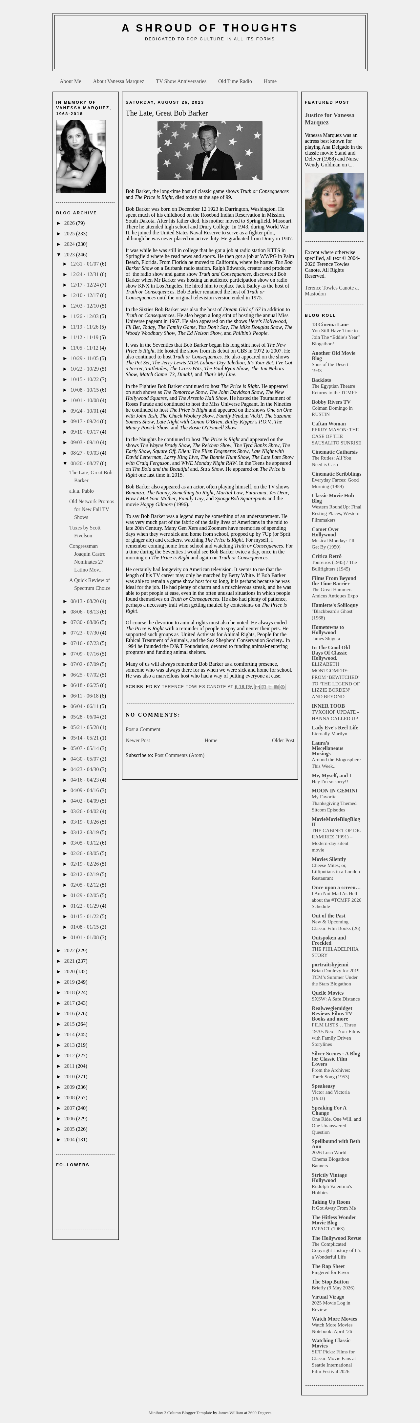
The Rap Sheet (328, 1266)
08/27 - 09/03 (85, 453)
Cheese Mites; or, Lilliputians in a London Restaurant (336, 871)
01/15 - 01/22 (85, 916)
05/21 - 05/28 (85, 727)
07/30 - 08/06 (85, 622)
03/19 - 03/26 (85, 822)
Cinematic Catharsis (335, 452)
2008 (70, 1097)
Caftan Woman (329, 423)
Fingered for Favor (330, 1272)
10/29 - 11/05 (85, 358)
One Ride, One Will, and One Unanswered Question (336, 1125)
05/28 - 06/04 (85, 717)
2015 (70, 1024)
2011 (70, 1066)
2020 (70, 971)
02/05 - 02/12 (85, 885)
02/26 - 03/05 (85, 853)
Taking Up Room (331, 1202)
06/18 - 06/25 (85, 685)
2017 (70, 1003)
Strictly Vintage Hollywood (329, 1177)
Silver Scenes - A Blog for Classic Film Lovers (336, 1059)
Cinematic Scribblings (337, 474)
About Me (70, 81)
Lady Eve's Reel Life (335, 727)
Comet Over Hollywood (325, 532)
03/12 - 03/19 (85, 832)
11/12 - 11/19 (85, 337)
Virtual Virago (328, 1297)
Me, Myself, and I (331, 775)
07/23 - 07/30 (85, 633)
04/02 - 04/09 (85, 801)
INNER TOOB (328, 706)
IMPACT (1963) (328, 1228)
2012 (70, 1055)
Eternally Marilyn (329, 733)
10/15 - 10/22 (85, 379)
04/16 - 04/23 (85, 780)
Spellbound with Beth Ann (336, 1143)
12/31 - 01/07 (85, 264)
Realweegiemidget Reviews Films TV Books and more (332, 1013)
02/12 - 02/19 (85, 874)
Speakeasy (323, 1086)
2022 (70, 950)
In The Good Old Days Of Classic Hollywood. (331, 653)
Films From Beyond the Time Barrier (334, 580)
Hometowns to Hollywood (328, 629)
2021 (70, 961)
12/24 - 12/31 (85, 274)
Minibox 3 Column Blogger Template (181, 1413)
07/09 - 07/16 (85, 654)
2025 (70, 233)
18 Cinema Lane (330, 324)
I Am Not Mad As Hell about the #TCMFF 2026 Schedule (336, 900)
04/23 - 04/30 (85, 769)
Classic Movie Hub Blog (333, 498)
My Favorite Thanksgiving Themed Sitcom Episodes (334, 803)
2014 (70, 1034)
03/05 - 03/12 (85, 843)
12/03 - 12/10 (85, 306)
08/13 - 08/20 (85, 601)
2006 (70, 1118)
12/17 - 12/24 (85, 285)
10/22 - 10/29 (85, 369)
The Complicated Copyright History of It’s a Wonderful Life (336, 1250)
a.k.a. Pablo (81, 491)
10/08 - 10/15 (85, 390)
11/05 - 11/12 (85, 348)
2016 (70, 1013)
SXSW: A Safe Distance (336, 999)
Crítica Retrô (327, 556)
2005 (70, 1129)
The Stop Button (330, 1281)
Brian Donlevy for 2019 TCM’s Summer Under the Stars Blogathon (336, 977)
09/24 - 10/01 (85, 411)
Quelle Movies (328, 993)
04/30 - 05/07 (85, 759)
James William (231, 1413)
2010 (70, 1076)
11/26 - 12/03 (85, 316)
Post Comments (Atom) (179, 755)
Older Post (283, 740)
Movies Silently (329, 859)
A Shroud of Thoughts (209, 28)
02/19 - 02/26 (85, 864)
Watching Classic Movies (331, 1343)
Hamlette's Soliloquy (335, 605)
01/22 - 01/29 (85, 906)
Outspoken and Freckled (329, 940)
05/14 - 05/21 (85, 738)
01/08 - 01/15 (85, 927)
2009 (70, 1087)
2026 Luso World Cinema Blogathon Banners (330, 1159)
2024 (70, 244)
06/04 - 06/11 (85, 706)
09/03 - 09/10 (85, 442)
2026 (70, 223)
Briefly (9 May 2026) (333, 1287)
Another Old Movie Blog (333, 355)
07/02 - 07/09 (85, 664)
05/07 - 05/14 (85, 748)
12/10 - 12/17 (85, 295)
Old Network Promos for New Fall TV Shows (91, 509)
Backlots (321, 380)
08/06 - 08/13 (85, 611)
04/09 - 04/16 (85, 790)
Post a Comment (143, 729)
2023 (70, 254)
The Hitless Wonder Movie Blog (334, 1220)
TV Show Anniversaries (181, 81)
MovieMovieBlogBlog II (336, 821)
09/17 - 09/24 (85, 421)
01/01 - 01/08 (85, 937)
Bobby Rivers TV (331, 402)
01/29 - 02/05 (85, 895)
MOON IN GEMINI (335, 790)
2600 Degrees (259, 1413)
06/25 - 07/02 (85, 675)
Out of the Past (329, 915)
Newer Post (138, 740)
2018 (70, 992)
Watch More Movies (334, 1319)
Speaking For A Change (329, 1110)
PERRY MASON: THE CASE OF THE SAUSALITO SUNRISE (336, 436)
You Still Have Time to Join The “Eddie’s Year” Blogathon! (336, 337)
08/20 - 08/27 (85, 463)
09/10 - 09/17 (85, 432)
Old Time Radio (235, 81)
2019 (70, 982)
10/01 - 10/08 (85, 400)
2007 (70, 1108)
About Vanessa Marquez (118, 81)
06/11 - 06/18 (85, 696)
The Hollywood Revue (336, 1238)
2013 (70, 1045)
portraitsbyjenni (330, 964)
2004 (70, 1139)
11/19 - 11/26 (85, 327)
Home (270, 81)
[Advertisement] (210, 58)
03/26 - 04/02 (85, 811)
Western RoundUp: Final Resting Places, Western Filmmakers (336, 513)
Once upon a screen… (336, 887)
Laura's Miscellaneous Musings (327, 748)
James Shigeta (326, 638)
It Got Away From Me (334, 1208)
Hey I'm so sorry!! (330, 781)
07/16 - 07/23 (85, 643)
